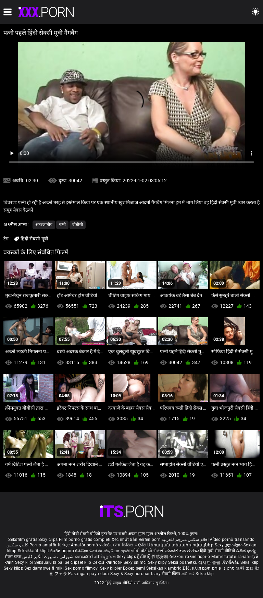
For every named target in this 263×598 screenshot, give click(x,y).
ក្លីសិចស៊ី (144, 556)
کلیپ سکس (17, 545)
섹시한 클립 (210, 562)
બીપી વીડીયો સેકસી (147, 550)
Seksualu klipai (49, 562)
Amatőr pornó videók (91, 545)
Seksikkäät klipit (34, 550)
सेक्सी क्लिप (171, 573)
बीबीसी (77, 224)
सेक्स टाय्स (13, 556)
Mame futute (223, 556)
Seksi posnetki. (183, 562)
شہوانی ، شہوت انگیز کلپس (48, 556)
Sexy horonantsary (143, 573)
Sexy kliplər (111, 568)
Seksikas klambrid (164, 568)
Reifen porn (150, 539)
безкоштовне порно (190, 556)
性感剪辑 (161, 556)
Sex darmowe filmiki (44, 568)
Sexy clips (48, 539)
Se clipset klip (78, 562)
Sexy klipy (158, 562)
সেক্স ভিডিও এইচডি (129, 545)
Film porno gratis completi (85, 539)
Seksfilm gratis (22, 539)
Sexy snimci (136, 562)
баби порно (62, 550)
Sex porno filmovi (82, 568)
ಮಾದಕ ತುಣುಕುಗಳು (182, 550)
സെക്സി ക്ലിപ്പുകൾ (96, 556)
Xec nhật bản (125, 539)
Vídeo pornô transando (232, 539)
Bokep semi (134, 568)
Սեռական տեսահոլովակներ (181, 545)
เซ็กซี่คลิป (231, 562)
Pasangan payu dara (89, 573)
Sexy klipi (24, 562)
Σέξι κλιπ (192, 568)
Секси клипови (108, 562)
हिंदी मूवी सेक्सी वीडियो (217, 550)
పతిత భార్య (246, 550)
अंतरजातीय (43, 224)
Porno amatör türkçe (49, 545)
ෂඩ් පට (188, 573)
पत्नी (62, 224)
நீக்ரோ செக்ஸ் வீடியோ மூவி (102, 550)
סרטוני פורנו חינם (218, 568)
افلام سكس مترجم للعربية (185, 539)
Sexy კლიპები (229, 545)
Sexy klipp (14, 568)
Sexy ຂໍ (117, 573)
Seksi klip (249, 562)
